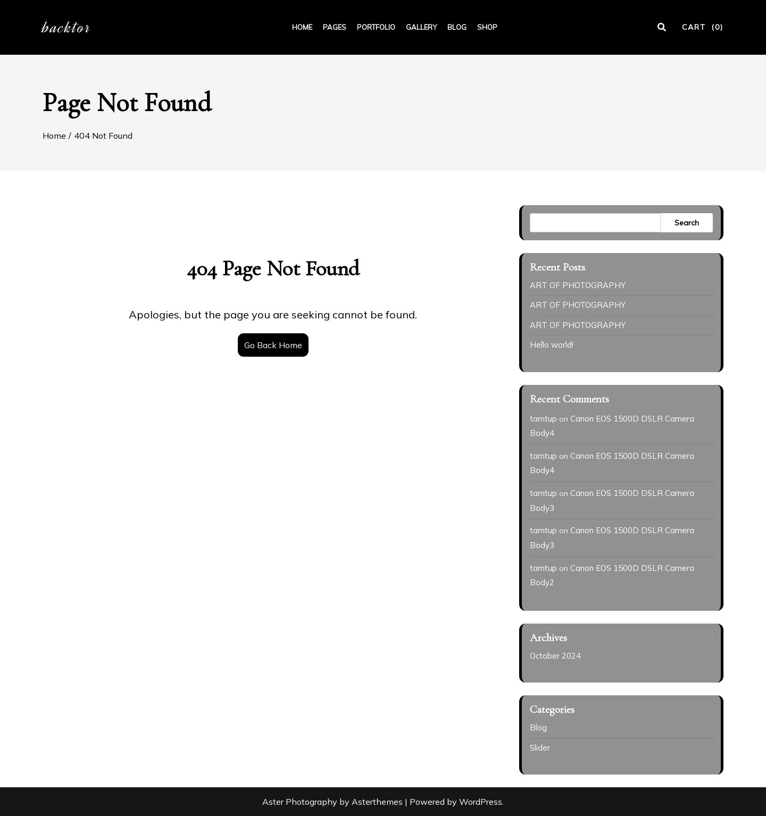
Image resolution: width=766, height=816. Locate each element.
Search (687, 223)
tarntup (543, 419)
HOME (302, 27)
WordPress (480, 801)
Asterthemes (377, 801)
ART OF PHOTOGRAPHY (578, 285)
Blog (538, 727)
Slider (540, 748)
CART (702, 27)
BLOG (457, 27)
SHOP (487, 27)
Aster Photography (299, 801)
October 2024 (555, 656)
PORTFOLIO (376, 27)
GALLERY (421, 27)
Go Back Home (273, 345)
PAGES (334, 27)
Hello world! (551, 345)
